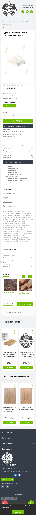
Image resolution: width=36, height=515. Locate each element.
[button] (27, 7)
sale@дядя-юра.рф (8, 468)
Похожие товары (9, 206)
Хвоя (15, 24)
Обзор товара (7, 189)
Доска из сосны (12, 168)
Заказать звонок (8, 479)
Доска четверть (7, 24)
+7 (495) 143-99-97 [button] (9, 465)
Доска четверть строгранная (16, 178)
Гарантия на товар (9, 136)
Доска (9, 166)
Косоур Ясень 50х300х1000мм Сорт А (26, 409)
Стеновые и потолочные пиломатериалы (16, 21)
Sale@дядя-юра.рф (27, 5)
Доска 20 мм (11, 170)
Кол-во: (5, 112)
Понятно (18, 512)
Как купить (7, 129)
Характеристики (9, 193)
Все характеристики (27, 145)
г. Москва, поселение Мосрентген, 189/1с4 (15, 471)
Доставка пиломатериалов (12, 134)
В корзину (18, 121)
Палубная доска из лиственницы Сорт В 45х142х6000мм (9, 354)
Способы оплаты (8, 139)
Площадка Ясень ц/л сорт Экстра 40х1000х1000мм (9, 409)
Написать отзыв (25, 304)
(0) (24, 85)
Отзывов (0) (7, 202)
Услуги (5, 198)
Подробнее (5, 508)
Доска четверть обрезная (15, 180)
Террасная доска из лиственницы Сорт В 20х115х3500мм (26, 354)
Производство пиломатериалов (13, 131)
